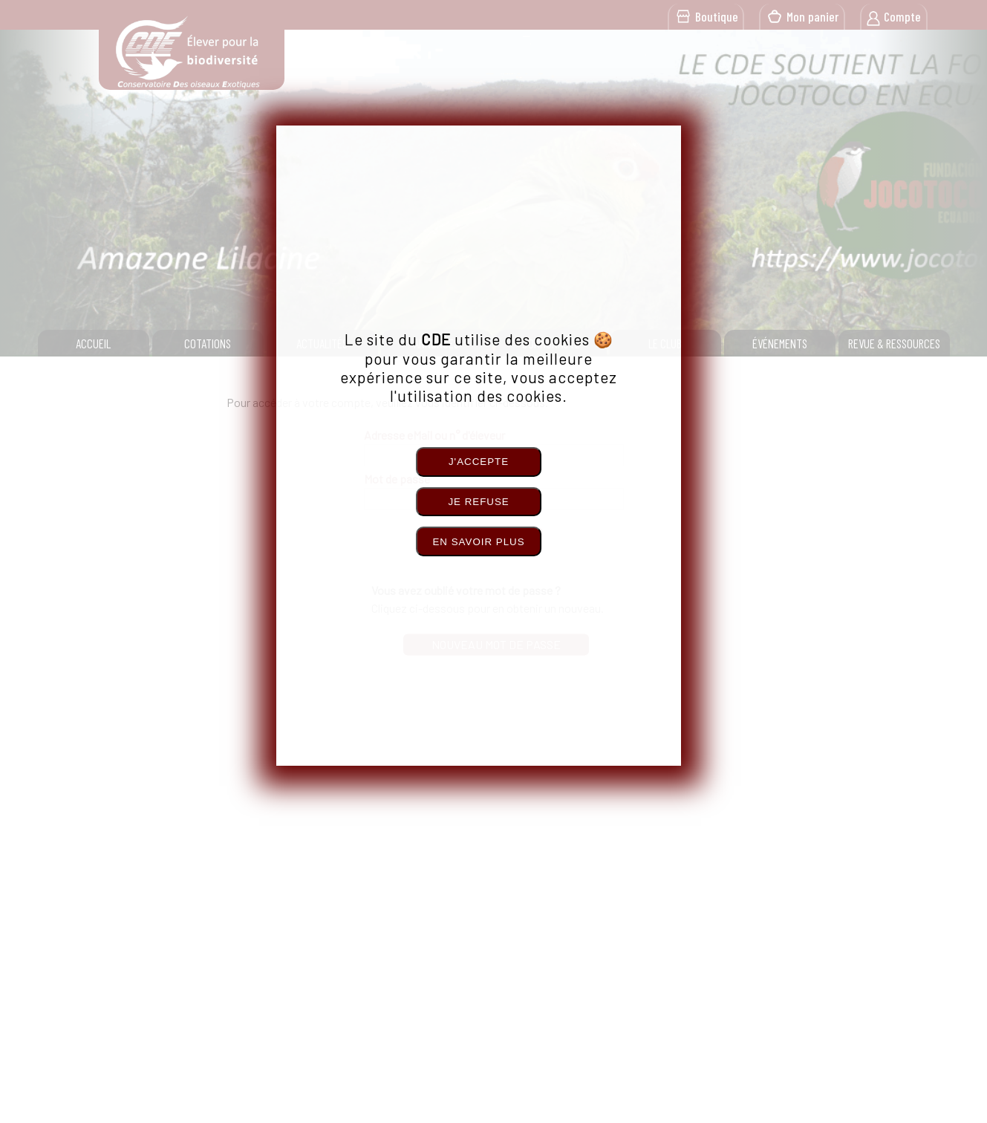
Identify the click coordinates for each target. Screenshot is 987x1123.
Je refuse (478, 501)
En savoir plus (478, 541)
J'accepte (479, 461)
